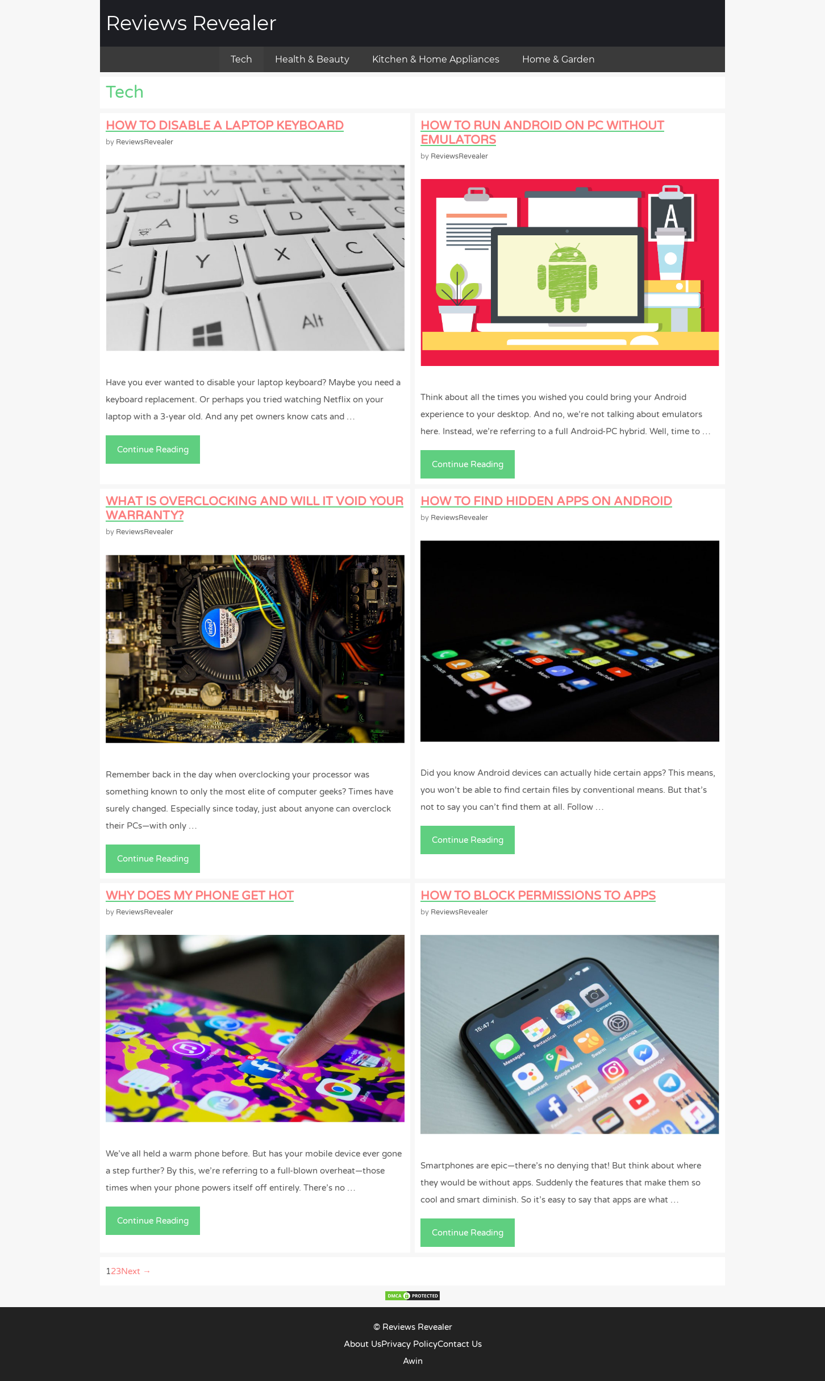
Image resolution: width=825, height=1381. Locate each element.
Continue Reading (156, 452)
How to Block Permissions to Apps (538, 896)
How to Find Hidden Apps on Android (546, 501)
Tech (241, 59)
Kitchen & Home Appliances (435, 59)
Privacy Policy (409, 1344)
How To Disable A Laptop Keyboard (225, 126)
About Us (362, 1344)
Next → (136, 1271)
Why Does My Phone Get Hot (200, 896)
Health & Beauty (312, 59)
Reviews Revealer (191, 23)
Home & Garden (558, 59)
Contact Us (460, 1344)
